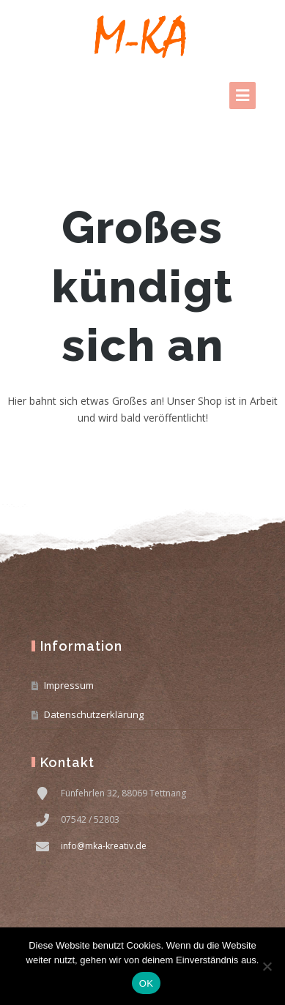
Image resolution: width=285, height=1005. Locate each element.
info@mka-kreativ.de (104, 846)
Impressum (69, 685)
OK (146, 983)
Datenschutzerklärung (94, 714)
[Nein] (266, 966)
